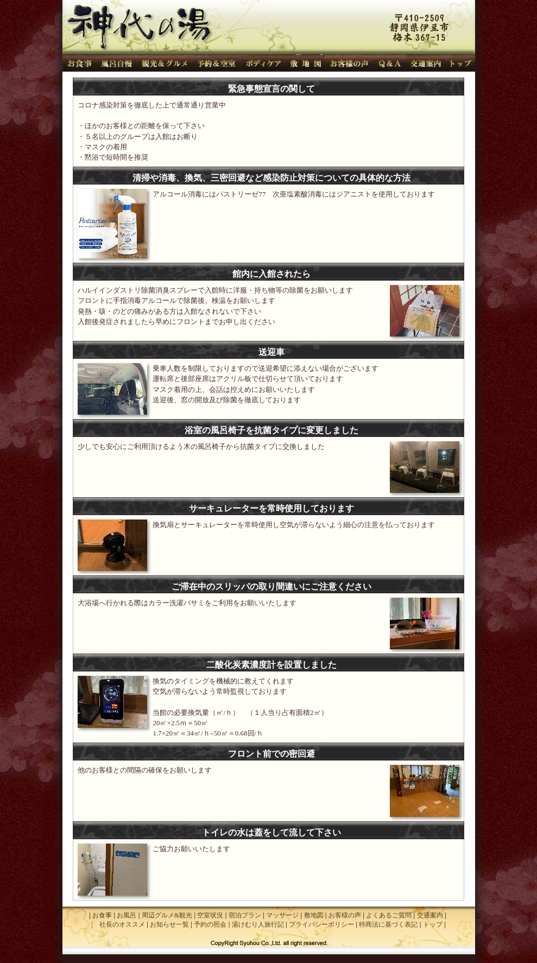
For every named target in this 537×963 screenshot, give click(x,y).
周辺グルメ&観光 (167, 915)
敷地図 (314, 915)
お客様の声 (344, 915)
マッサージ (282, 915)
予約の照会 (210, 924)
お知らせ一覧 (169, 924)
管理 (469, 950)
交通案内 (430, 915)
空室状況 (210, 915)
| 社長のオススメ (117, 924)
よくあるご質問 (389, 915)
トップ (433, 924)
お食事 (102, 915)
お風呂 (126, 915)
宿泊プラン (245, 915)
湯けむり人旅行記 (258, 924)
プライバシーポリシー (321, 924)
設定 (67, 950)
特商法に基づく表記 (388, 924)
